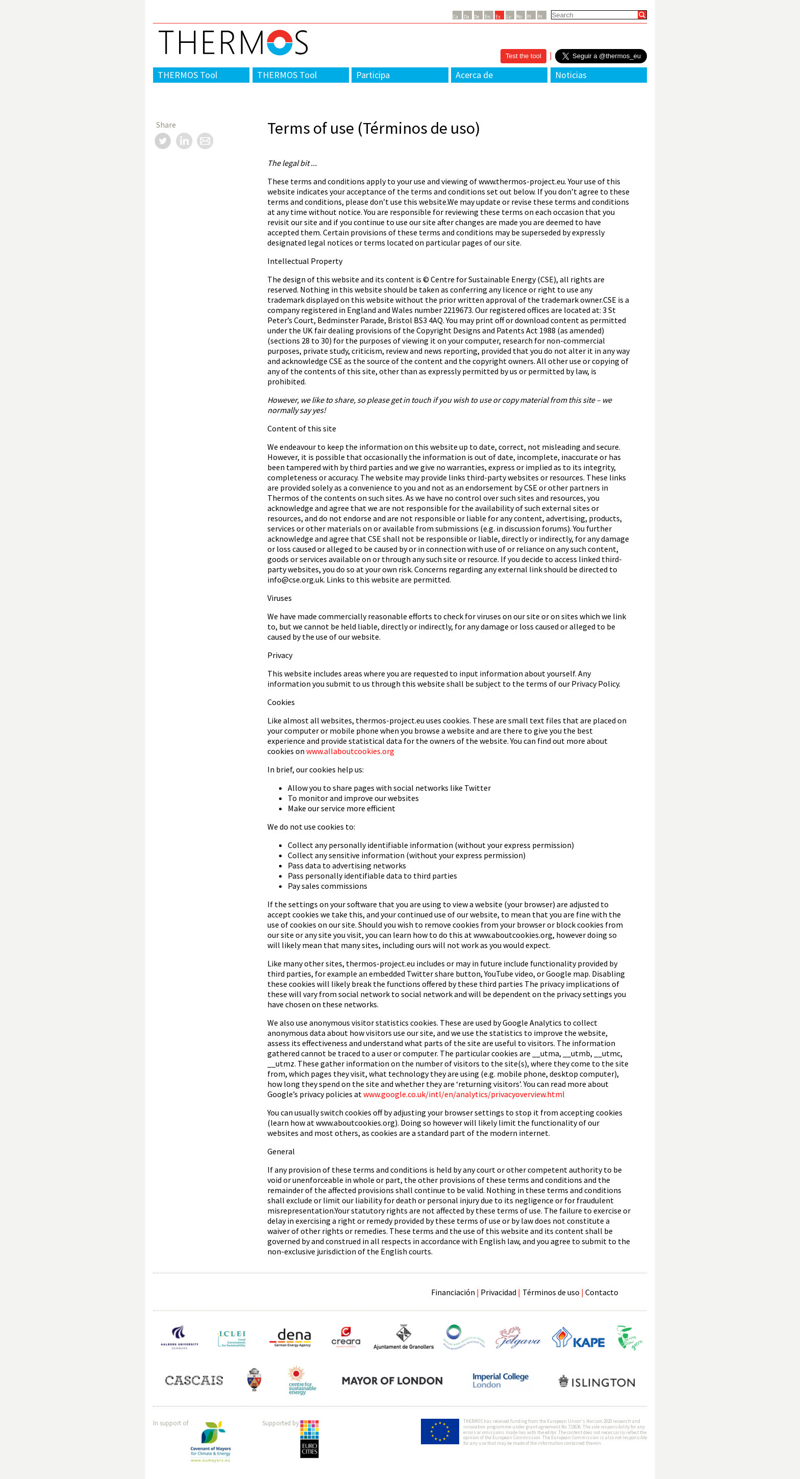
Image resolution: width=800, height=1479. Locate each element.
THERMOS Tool (187, 75)
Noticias (571, 75)
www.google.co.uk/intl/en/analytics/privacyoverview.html (464, 1094)
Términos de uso (551, 1292)
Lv (508, 16)
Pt (540, 16)
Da (466, 16)
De (476, 16)
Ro (519, 16)
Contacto (601, 1292)
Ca (455, 16)
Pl (529, 16)
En (487, 16)
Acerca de (474, 75)
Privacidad (498, 1292)
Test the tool (523, 56)
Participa (373, 75)
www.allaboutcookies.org (350, 751)
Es (498, 16)
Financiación (453, 1292)
